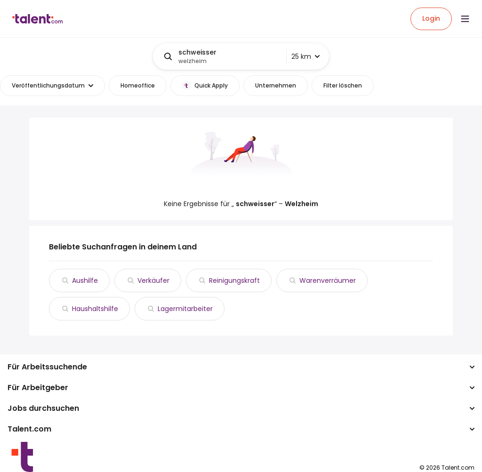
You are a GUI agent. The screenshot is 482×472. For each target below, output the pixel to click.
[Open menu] (465, 18)
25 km (305, 56)
